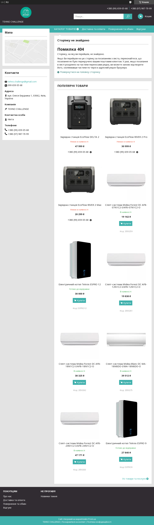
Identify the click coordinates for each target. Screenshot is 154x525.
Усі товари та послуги (134, 478)
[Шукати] (128, 16)
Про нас (7, 496)
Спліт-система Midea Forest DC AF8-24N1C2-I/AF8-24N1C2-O (80, 444)
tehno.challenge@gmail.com (22, 81)
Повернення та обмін (120, 29)
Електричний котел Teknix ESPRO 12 (80, 284)
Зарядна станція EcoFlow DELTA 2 (79, 137)
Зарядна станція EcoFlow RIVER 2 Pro (126, 137)
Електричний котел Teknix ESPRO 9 (126, 443)
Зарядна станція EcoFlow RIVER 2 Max (79, 205)
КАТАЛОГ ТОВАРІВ (65, 29)
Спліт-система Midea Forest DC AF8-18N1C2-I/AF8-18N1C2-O (80, 365)
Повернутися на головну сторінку (80, 71)
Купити (127, 223)
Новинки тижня (49, 496)
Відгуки (141, 29)
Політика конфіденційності (99, 522)
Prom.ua (92, 519)
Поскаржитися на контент (73, 522)
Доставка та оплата (93, 29)
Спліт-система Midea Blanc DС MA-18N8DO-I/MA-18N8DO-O (126, 365)
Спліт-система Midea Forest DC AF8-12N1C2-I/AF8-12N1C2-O (126, 285)
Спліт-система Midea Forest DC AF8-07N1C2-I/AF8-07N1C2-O (126, 206)
